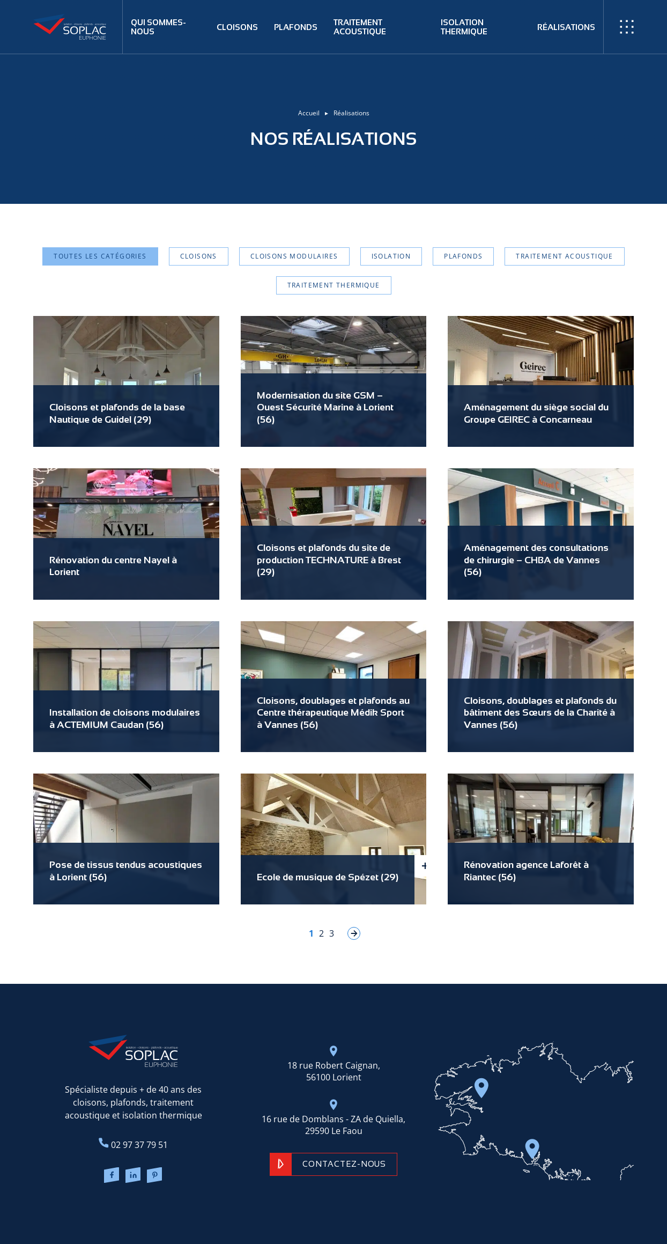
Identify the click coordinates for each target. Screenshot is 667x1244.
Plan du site (314, 1212)
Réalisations (566, 27)
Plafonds (295, 27)
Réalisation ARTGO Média (253, 1212)
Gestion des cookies (422, 1212)
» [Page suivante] (353, 933)
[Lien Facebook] (111, 1176)
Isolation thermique (464, 27)
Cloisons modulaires (294, 256)
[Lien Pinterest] (154, 1176)
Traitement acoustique (360, 27)
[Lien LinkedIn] (133, 1176)
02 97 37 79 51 (133, 1144)
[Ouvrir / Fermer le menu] (627, 27)
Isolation (391, 256)
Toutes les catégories (100, 256)
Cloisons (237, 27)
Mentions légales (361, 1212)
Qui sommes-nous (158, 27)
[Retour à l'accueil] (78, 27)
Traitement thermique (333, 285)
